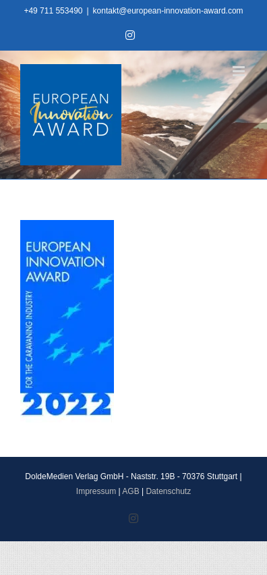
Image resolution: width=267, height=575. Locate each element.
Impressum (96, 491)
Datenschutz (168, 491)
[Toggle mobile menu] (240, 71)
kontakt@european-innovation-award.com (168, 11)
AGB (130, 491)
